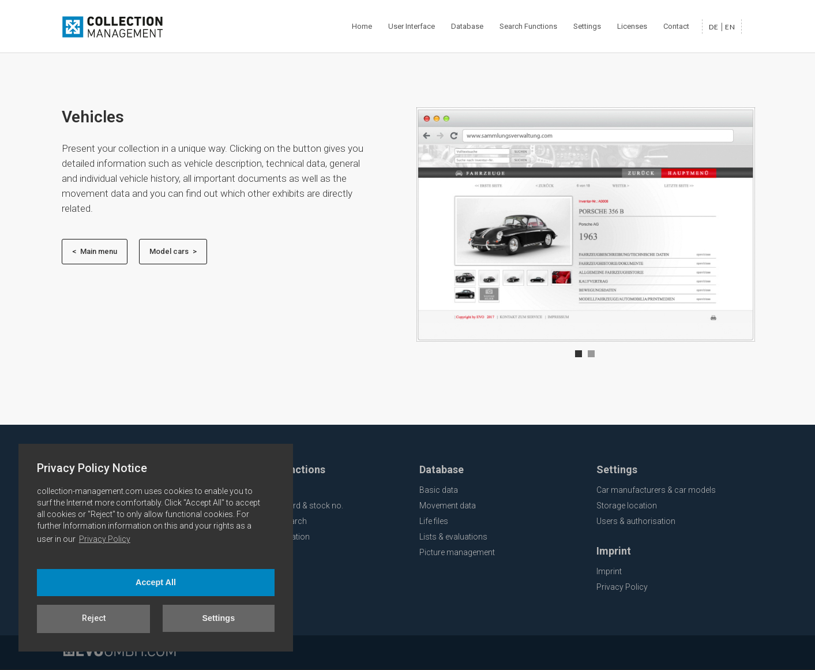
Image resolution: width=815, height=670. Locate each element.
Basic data (438, 490)
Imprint (609, 571)
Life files (433, 521)
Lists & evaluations (453, 536)
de (714, 27)
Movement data (447, 505)
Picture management (457, 552)
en (730, 27)
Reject (94, 618)
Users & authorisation (635, 521)
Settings (218, 618)
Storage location (626, 505)
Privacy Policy (104, 539)
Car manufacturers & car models (656, 490)
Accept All (156, 582)
